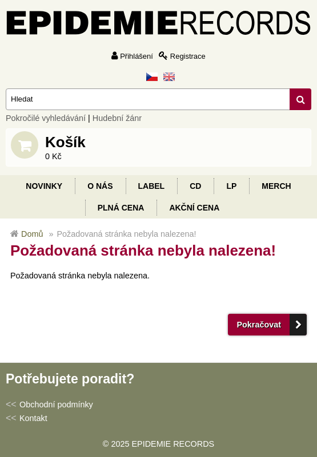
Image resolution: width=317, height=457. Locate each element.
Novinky (44, 186)
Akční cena (194, 207)
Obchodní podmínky (56, 404)
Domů (32, 233)
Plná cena (121, 207)
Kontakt (33, 418)
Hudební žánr (117, 118)
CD (195, 186)
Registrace (188, 56)
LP (231, 186)
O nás (100, 186)
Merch (276, 186)
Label (151, 186)
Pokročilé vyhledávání (46, 118)
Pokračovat (258, 324)
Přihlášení (136, 56)
